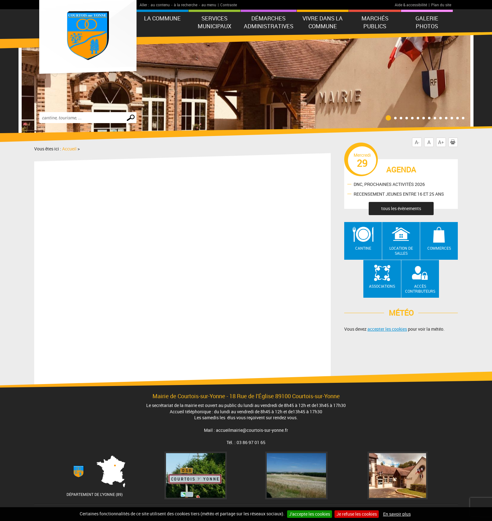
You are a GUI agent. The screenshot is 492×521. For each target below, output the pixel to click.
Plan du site (441, 4)
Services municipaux (214, 22)
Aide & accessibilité (411, 4)
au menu (208, 4)
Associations (382, 286)
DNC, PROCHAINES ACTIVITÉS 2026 (389, 184)
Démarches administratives (268, 22)
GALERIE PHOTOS (426, 22)
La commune (162, 18)
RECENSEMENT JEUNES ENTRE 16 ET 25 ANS (399, 194)
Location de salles (401, 251)
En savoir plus (397, 514)
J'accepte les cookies (309, 514)
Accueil (69, 149)
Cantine (363, 248)
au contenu (160, 4)
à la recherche (185, 4)
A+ (441, 142)
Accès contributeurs (420, 289)
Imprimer (454, 142)
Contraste (228, 4)
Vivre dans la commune (322, 22)
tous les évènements (401, 208)
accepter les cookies (387, 329)
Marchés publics (374, 22)
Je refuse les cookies (356, 514)
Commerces (439, 248)
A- (417, 142)
